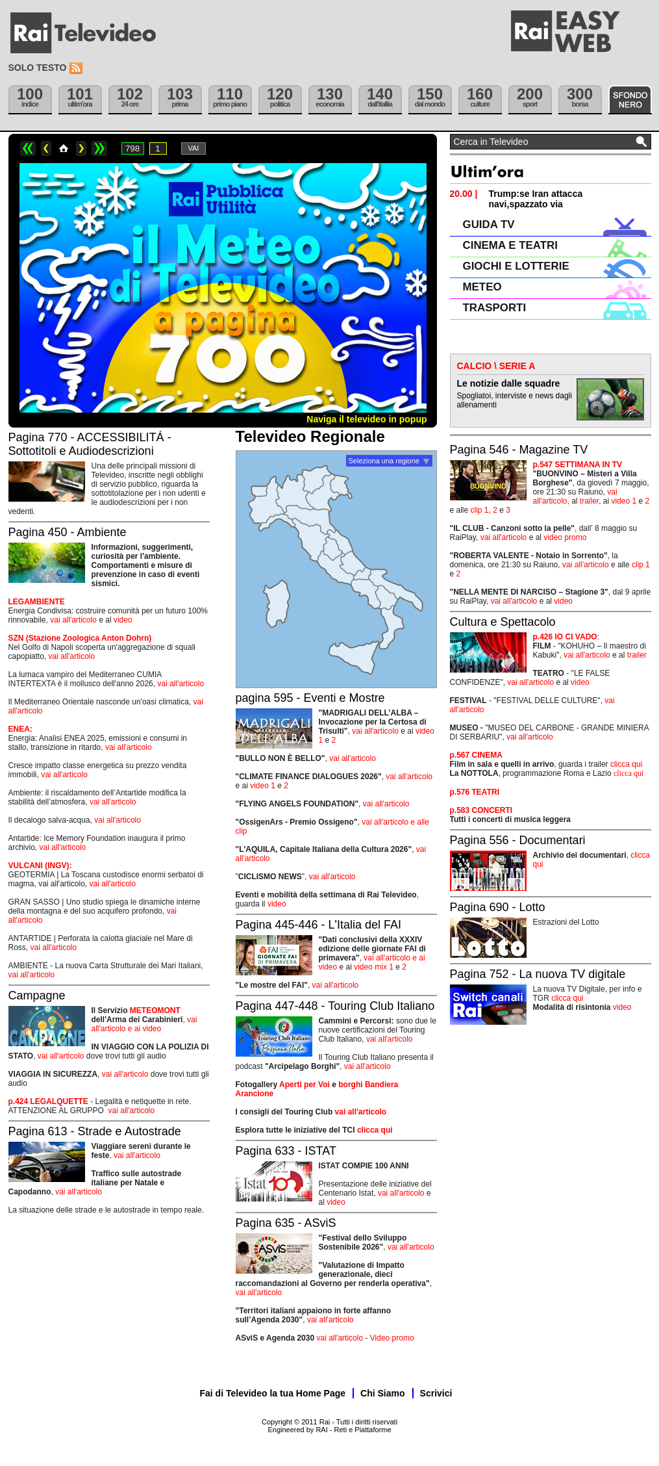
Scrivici (436, 1393)
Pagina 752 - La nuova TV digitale (538, 974)
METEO (482, 287)
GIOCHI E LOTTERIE (516, 266)
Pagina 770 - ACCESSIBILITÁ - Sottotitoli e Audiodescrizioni (89, 444)
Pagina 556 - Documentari (518, 840)
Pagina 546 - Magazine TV (519, 449)
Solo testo (37, 67)
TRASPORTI (495, 308)
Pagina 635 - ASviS (286, 1222)
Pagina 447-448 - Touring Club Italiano (335, 1005)
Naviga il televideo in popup (366, 419)
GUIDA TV (489, 224)
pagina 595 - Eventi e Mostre (310, 697)
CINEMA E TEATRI (510, 245)
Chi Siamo (382, 1393)
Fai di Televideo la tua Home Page (273, 1393)
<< (28, 148)
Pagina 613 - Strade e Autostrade (94, 1131)
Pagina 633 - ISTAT (286, 1150)
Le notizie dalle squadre (508, 383)
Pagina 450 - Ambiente (67, 532)
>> (99, 148)
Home (63, 148)
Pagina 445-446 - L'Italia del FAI (319, 924)
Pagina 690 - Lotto (497, 907)
